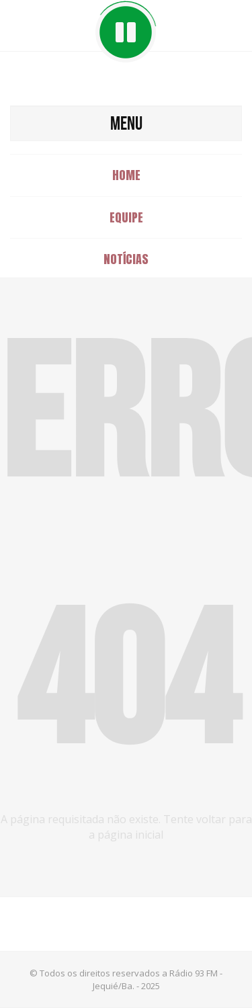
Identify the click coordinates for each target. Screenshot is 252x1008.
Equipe (126, 217)
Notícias (126, 259)
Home (126, 175)
